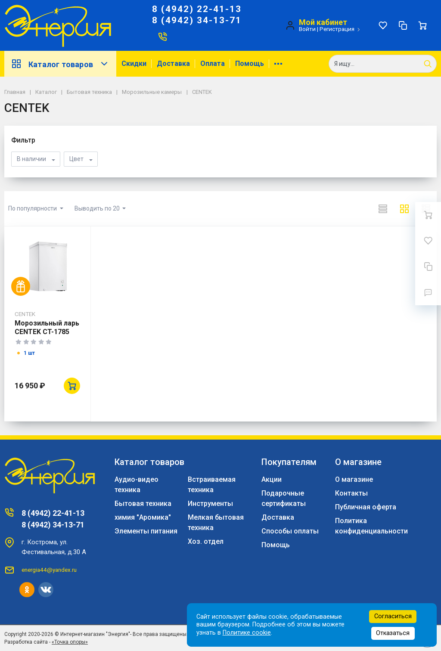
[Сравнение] (402, 25)
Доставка (173, 63)
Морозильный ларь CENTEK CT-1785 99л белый (47, 331)
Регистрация (337, 28)
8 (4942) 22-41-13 (197, 9)
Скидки (133, 63)
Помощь (249, 63)
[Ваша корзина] (422, 25)
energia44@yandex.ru (49, 569)
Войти (307, 28)
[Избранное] (383, 25)
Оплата (212, 63)
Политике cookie (247, 632)
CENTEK (25, 313)
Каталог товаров (60, 64)
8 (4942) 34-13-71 (197, 20)
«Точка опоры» (70, 642)
